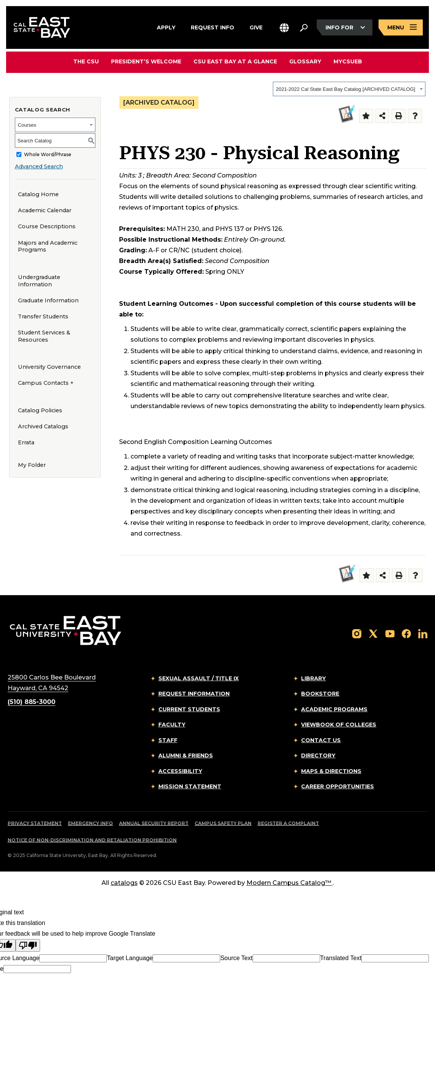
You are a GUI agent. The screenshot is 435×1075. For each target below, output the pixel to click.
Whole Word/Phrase (47, 154)
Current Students (189, 709)
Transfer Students (43, 316)
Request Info (212, 26)
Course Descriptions (47, 226)
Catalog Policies (40, 410)
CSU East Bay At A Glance (235, 61)
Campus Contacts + (46, 382)
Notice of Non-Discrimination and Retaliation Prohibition (92, 840)
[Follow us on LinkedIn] (422, 633)
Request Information (194, 693)
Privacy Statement (35, 823)
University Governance (49, 366)
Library (313, 678)
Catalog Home (38, 194)
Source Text (236, 958)
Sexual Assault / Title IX (198, 678)
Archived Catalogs (43, 426)
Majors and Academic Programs (47, 246)
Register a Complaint (288, 823)
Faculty (171, 724)
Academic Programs (334, 709)
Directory (318, 755)
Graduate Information (48, 300)
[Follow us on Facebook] (406, 633)
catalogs (124, 882)
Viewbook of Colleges (338, 724)
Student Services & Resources (44, 336)
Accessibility (180, 771)
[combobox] (349, 89)
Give (256, 26)
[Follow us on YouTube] (390, 633)
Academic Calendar (44, 210)
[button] (284, 28)
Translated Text (341, 958)
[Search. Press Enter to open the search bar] (304, 27)
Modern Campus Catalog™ (289, 882)
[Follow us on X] (373, 633)
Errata (26, 442)
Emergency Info (90, 823)
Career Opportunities (337, 786)
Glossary (305, 61)
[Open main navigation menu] (401, 27)
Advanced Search (39, 166)
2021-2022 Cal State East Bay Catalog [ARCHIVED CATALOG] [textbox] (345, 89)
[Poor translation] (28, 945)
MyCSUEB (348, 61)
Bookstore (320, 693)
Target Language (130, 958)
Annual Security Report (153, 823)
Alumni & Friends (185, 755)
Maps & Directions (331, 771)
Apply (166, 26)
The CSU (86, 61)
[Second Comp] (345, 114)
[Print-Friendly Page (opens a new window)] (399, 116)
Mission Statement (189, 786)
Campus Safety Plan (223, 823)
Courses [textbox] (27, 125)
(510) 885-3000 (31, 701)
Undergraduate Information (39, 281)
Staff (167, 740)
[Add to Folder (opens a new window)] (366, 116)
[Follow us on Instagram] (356, 633)
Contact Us (321, 740)
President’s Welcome (146, 61)
